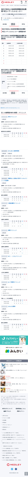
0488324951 (6, 19)
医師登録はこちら (21, 408)
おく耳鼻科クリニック (14, 282)
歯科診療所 (4, 151)
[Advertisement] (14, 143)
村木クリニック (12, 116)
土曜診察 (4, 119)
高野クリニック (12, 230)
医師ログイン (20, 411)
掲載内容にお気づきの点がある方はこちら (10, 107)
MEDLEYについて (7, 408)
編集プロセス (7, 411)
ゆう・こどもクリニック (15, 256)
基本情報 (5, 24)
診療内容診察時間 (13, 24)
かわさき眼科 (11, 306)
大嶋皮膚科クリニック (14, 203)
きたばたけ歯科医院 (13, 151)
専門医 (23, 24)
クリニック (4, 116)
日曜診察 (10, 153)
